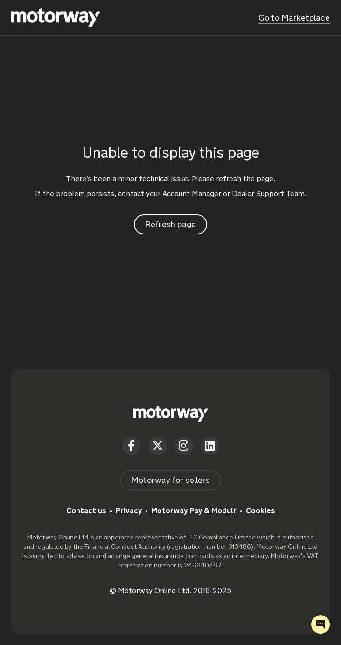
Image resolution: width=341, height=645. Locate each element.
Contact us (86, 510)
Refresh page (170, 224)
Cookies (260, 510)
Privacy (129, 510)
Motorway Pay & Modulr (194, 510)
